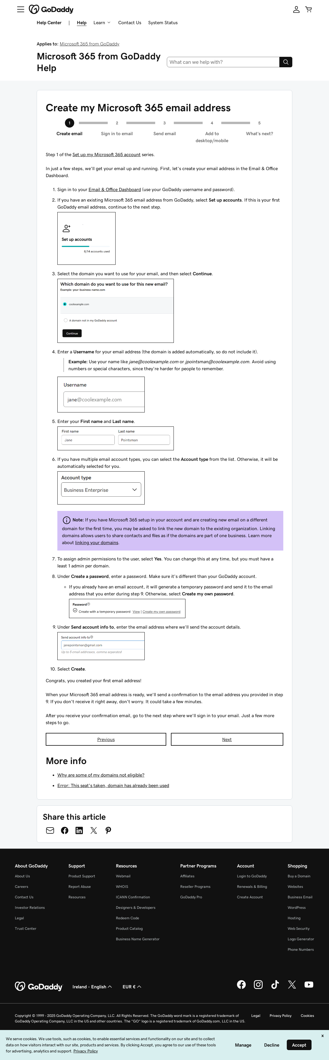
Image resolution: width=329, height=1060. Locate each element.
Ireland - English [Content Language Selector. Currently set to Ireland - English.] (92, 986)
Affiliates (187, 876)
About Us (22, 876)
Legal (19, 918)
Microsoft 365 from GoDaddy (89, 43)
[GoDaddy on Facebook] (241, 988)
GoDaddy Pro (191, 897)
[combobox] (223, 62)
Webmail (123, 876)
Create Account (250, 897)
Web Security (298, 928)
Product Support (81, 876)
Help (81, 22)
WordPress (297, 907)
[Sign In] (296, 9)
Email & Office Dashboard (115, 189)
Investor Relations (30, 907)
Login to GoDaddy (252, 876)
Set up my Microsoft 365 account (106, 154)
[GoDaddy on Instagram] (258, 988)
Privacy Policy (280, 1015)
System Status (163, 22)
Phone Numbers (301, 949)
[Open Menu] (18, 9)
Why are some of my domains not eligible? (100, 774)
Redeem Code (127, 918)
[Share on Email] (50, 830)
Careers (21, 886)
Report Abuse (79, 886)
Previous (106, 739)
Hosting (294, 918)
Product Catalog (129, 928)
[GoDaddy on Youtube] (309, 988)
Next (227, 739)
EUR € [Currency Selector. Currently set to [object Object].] (133, 986)
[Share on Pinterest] (108, 830)
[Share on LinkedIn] (79, 830)
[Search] (286, 62)
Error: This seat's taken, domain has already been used (113, 785)
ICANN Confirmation (133, 897)
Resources (77, 897)
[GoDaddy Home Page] (39, 987)
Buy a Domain (299, 876)
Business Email (300, 897)
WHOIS (122, 886)
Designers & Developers (135, 907)
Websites (295, 886)
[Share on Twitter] (93, 830)
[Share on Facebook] (64, 830)
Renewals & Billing (252, 886)
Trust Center (25, 928)
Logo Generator (301, 939)
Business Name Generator (138, 939)
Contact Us (129, 22)
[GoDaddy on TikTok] (275, 988)
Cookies (307, 1015)
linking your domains (96, 542)
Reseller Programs (195, 886)
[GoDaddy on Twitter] (292, 988)
